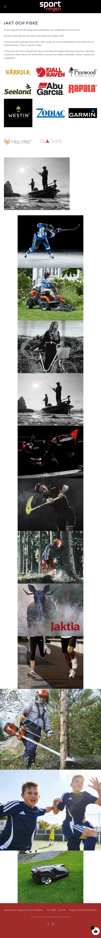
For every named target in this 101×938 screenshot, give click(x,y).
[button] (5, 6)
